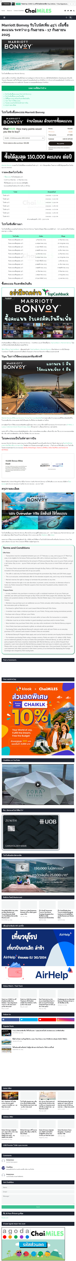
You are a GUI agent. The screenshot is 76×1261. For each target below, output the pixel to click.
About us (9, 10)
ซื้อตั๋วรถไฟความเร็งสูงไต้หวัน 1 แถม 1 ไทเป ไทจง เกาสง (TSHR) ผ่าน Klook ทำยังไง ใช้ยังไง (39, 1039)
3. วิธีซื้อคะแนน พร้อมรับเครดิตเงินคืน (17, 98)
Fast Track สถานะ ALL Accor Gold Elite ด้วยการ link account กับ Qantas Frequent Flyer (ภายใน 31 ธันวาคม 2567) (47, 1002)
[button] (70, 4)
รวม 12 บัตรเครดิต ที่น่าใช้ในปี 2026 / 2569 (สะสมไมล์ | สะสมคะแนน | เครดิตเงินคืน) (38, 1030)
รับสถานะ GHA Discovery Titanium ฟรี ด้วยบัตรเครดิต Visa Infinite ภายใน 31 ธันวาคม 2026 (28, 1001)
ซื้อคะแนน (8, 177)
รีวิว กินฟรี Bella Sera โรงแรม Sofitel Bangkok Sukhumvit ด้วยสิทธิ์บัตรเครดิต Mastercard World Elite (66, 914)
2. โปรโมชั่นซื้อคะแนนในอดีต (14, 96)
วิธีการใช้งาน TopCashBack (10, 349)
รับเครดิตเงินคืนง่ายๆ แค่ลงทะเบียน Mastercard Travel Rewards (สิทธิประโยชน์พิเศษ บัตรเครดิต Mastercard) (10, 914)
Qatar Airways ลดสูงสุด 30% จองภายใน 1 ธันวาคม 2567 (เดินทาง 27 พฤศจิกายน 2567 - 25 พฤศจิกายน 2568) (10, 1133)
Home (3, 10)
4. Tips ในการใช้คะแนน (12, 101)
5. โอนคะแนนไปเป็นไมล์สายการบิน (16, 103)
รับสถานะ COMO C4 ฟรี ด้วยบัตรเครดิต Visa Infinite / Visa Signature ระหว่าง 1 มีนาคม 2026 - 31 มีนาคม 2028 (44, 4)
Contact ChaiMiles (19, 10)
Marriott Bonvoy (7, 165)
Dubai (52, 535)
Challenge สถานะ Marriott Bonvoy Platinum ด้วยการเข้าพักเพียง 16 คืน (66, 1001)
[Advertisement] (38, 1069)
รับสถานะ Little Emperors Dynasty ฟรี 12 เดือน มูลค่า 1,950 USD (28, 912)
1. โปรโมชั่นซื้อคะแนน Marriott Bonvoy (17, 94)
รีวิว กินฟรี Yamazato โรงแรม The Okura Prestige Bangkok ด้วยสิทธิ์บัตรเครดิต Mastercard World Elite (46, 914)
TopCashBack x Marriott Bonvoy (61, 343)
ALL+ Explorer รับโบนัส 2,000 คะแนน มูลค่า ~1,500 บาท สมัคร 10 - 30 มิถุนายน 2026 (9, 1104)
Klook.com (5, 1218)
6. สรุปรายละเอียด (10, 105)
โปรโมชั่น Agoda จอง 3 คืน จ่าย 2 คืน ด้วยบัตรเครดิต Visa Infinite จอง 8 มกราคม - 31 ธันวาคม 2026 (28, 1104)
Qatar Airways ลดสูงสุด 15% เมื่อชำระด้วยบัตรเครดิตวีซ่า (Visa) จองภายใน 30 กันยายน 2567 (46, 1132)
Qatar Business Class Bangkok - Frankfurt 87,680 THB (64, 1131)
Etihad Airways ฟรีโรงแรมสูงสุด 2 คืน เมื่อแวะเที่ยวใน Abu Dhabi (28, 1131)
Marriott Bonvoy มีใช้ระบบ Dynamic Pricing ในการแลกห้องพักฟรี (22, 418)
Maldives (44, 535)
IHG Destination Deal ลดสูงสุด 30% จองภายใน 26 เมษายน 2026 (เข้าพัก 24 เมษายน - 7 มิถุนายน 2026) (66, 1104)
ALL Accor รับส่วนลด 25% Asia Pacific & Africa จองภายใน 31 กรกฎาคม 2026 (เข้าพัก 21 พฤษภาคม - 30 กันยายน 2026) (47, 1105)
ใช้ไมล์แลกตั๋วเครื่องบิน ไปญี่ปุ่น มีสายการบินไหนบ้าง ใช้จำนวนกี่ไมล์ (33, 1047)
